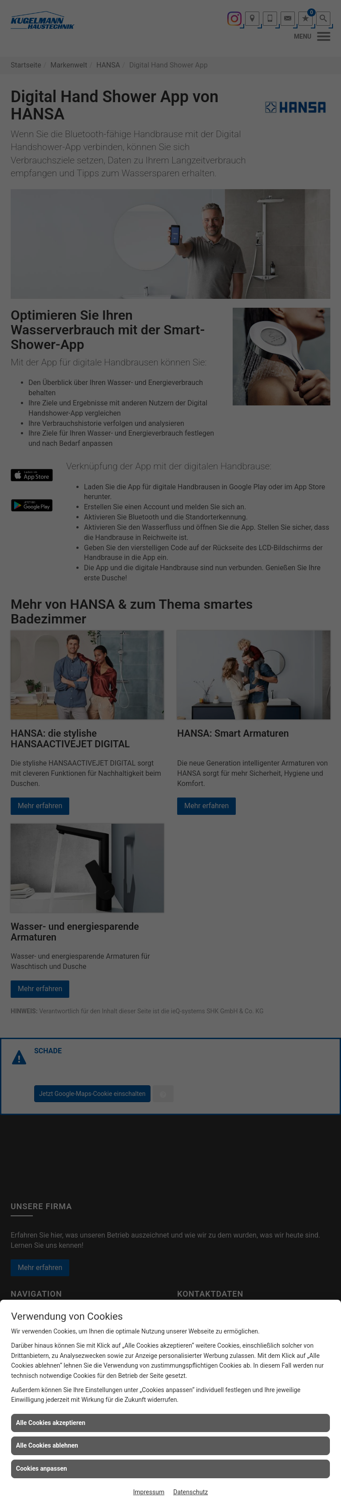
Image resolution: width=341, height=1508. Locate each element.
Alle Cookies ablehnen (47, 1445)
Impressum (148, 1492)
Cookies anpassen (41, 1468)
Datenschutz (190, 1492)
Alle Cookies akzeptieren (50, 1422)
